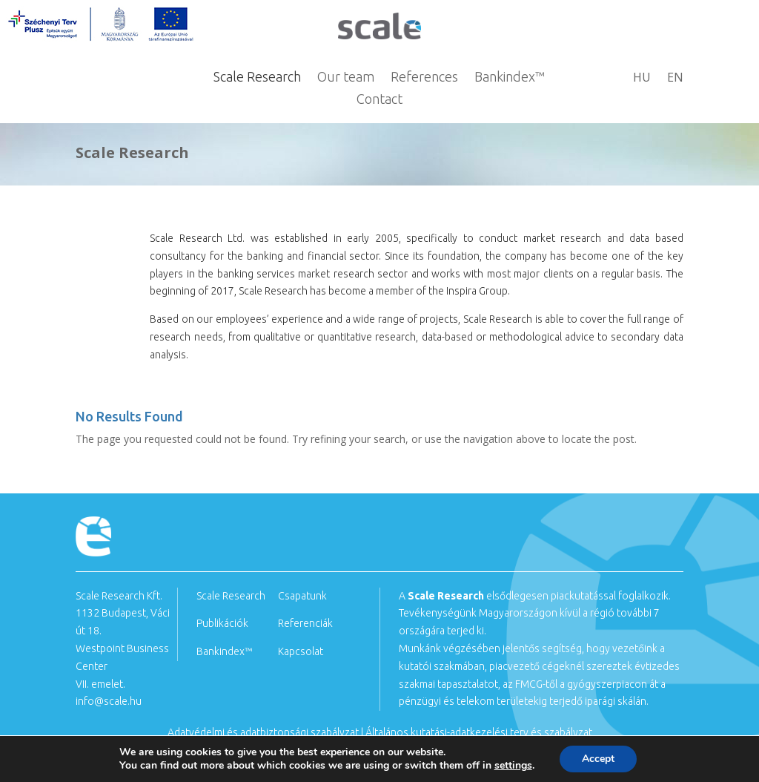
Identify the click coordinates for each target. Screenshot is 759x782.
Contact (379, 99)
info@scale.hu (109, 701)
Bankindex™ (509, 77)
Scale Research (257, 77)
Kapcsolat (300, 651)
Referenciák (305, 623)
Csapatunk (302, 596)
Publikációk (222, 623)
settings (513, 765)
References (424, 77)
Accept (598, 759)
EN (675, 78)
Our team (345, 77)
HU (642, 78)
